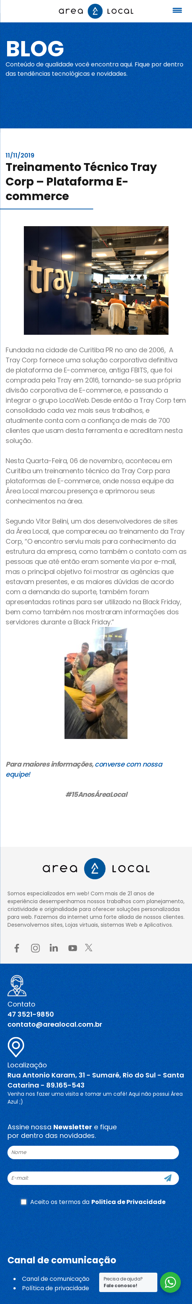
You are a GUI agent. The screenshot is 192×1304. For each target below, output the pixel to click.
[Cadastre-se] (168, 1178)
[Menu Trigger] (177, 10)
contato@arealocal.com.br (54, 1024)
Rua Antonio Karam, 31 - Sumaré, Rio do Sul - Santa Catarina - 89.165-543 (95, 1080)
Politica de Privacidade (128, 1202)
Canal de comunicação (55, 1279)
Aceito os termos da (93, 1202)
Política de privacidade (55, 1288)
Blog (35, 49)
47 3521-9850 (30, 1014)
